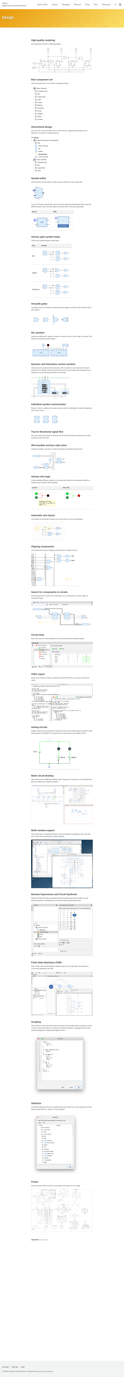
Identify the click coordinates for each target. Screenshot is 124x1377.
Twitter (18, 1367)
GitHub (6, 1367)
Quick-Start (40, 5)
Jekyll (39, 1371)
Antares (14, 5)
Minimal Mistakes (51, 1371)
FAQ (93, 5)
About (52, 5)
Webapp (63, 5)
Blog (85, 5)
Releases (103, 5)
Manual (74, 5)
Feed (28, 1367)
